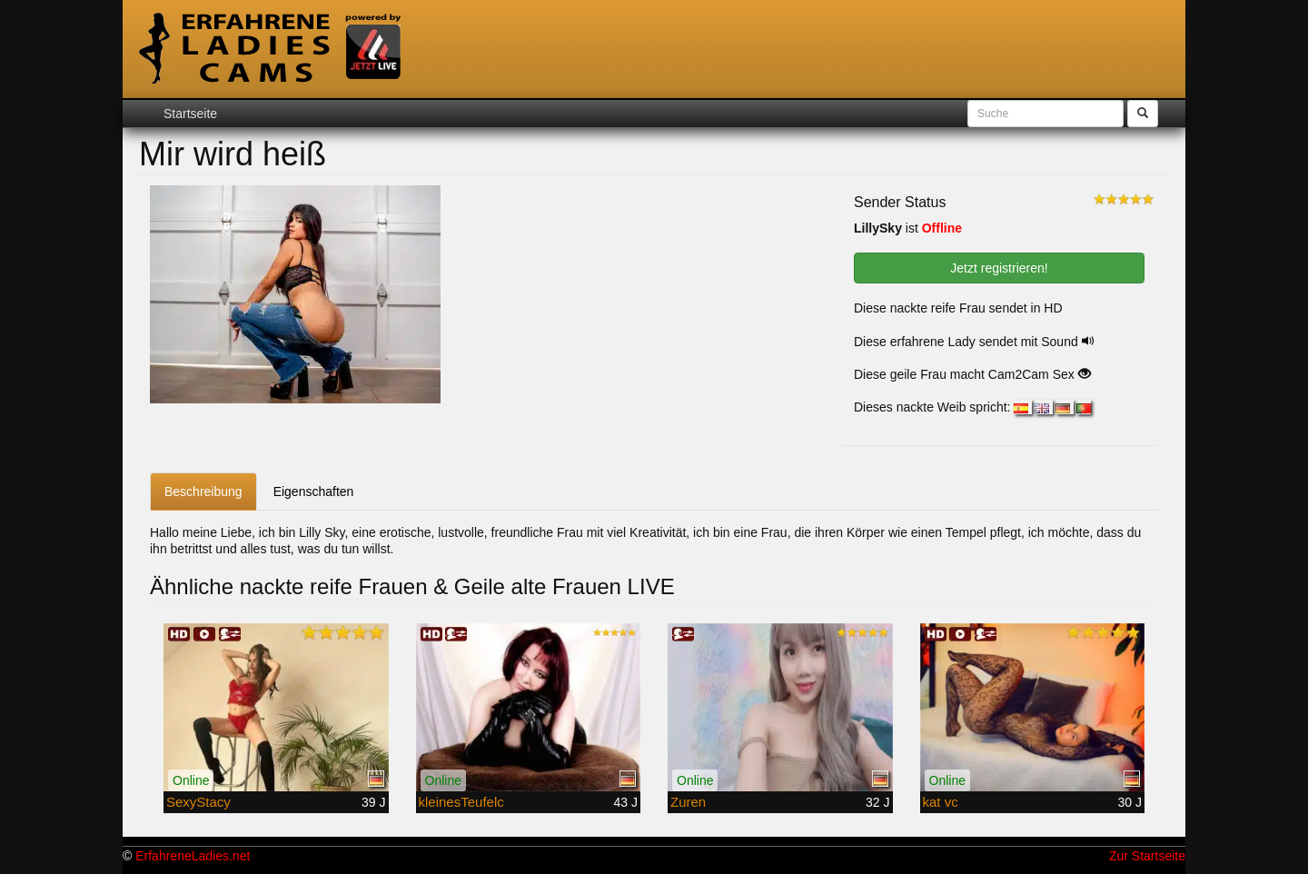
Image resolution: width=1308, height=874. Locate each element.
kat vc (940, 801)
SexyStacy (198, 801)
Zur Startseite (1147, 856)
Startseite (190, 113)
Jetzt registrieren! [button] (998, 268)
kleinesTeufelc (461, 801)
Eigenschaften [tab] (313, 491)
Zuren (688, 801)
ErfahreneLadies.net (192, 856)
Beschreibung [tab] (203, 491)
